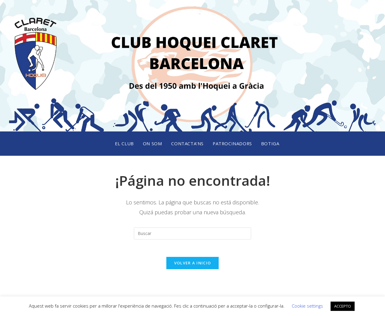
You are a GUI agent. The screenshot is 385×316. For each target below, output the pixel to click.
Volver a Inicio (192, 263)
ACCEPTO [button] (342, 306)
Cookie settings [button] (307, 306)
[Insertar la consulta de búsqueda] (192, 233)
